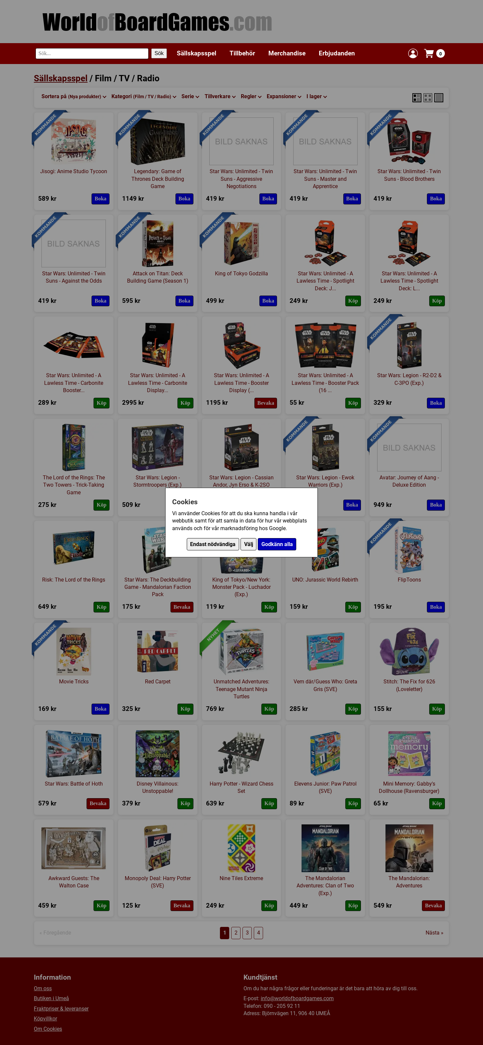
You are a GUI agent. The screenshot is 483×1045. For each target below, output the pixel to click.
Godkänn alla (277, 544)
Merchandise (287, 53)
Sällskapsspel (196, 53)
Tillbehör (242, 53)
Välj (248, 544)
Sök (159, 53)
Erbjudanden (337, 53)
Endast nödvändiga (213, 544)
